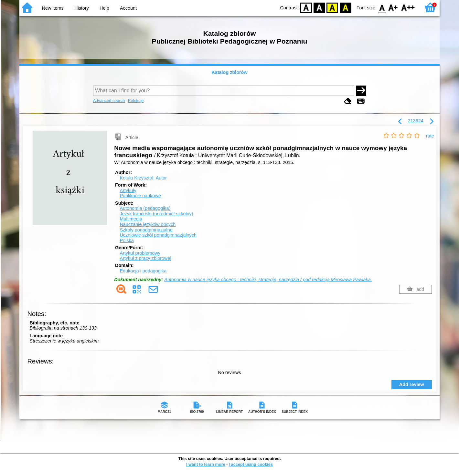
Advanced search (109, 100)
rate (430, 135)
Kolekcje (136, 100)
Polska (126, 240)
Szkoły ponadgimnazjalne (146, 229)
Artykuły (128, 190)
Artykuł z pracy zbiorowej (145, 258)
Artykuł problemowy (140, 253)
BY (345, 7)
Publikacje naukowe (140, 195)
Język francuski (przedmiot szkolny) (156, 213)
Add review (411, 384)
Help (104, 8)
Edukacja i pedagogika (143, 270)
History (81, 8)
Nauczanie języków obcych (148, 224)
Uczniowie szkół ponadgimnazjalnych (158, 235)
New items (53, 8)
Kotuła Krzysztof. (143, 177)
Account (128, 8)
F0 (382, 7)
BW (319, 7)
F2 (408, 7)
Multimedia (131, 218)
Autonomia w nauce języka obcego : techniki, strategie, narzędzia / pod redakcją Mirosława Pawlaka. (268, 279)
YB (332, 7)
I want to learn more (205, 464)
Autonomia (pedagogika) (145, 208)
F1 (393, 7)
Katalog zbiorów (229, 72)
